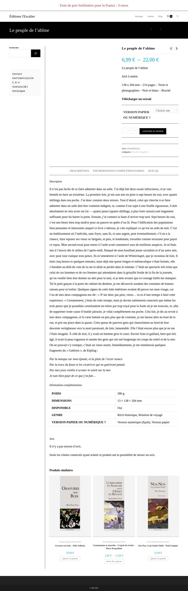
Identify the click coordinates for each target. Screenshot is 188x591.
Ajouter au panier (152, 131)
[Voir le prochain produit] (176, 48)
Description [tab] (79, 170)
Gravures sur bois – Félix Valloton (70, 546)
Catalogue (18, 91)
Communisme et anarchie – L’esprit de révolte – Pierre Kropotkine (114, 547)
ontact (18, 74)
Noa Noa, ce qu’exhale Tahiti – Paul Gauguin (158, 546)
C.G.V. (16, 82)
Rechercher (14, 48)
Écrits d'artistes (152, 542)
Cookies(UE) (20, 87)
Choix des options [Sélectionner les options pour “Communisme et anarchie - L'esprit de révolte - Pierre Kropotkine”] (114, 561)
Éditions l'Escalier (22, 16)
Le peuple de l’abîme (170, 29)
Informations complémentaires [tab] (118, 170)
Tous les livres (137, 152)
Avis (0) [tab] (153, 170)
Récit (146, 152)
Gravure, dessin (64, 542)
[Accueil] (149, 29)
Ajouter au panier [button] (70, 559)
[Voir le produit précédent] (171, 48)
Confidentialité (22, 78)
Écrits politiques (108, 542)
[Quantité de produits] (129, 130)
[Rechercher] (36, 53)
